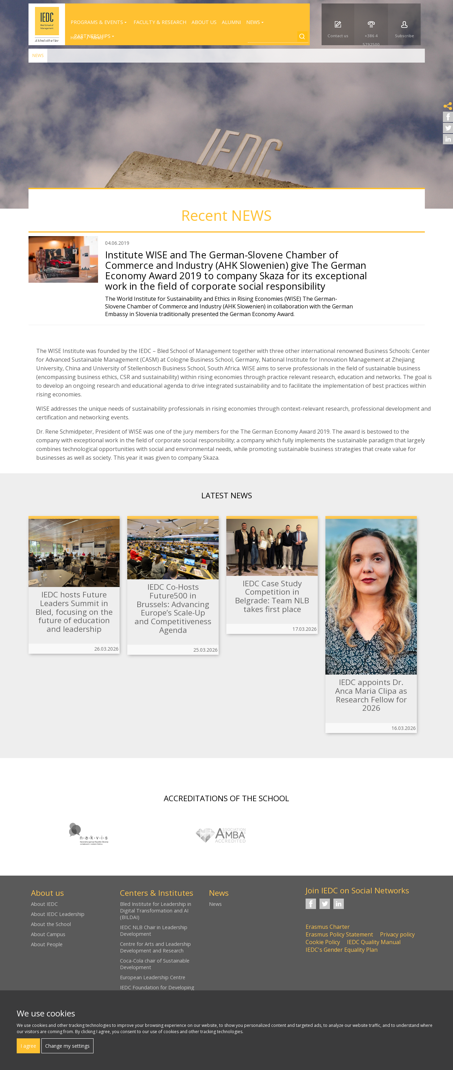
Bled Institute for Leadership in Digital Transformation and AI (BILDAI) (155, 910)
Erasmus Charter (328, 927)
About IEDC (44, 904)
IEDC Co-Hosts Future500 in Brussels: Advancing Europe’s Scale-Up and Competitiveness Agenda (173, 608)
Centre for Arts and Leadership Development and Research (155, 947)
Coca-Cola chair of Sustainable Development (154, 964)
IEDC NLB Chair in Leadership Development (153, 930)
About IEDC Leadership (57, 914)
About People (47, 944)
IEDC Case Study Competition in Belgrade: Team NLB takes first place (272, 596)
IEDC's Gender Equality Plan (342, 950)
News (37, 55)
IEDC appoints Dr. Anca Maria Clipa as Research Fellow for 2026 (371, 695)
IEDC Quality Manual (374, 942)
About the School (51, 924)
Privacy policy (397, 934)
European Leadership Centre (152, 977)
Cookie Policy (323, 942)
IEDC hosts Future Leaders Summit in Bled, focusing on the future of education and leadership (74, 611)
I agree (28, 1046)
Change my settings (67, 1046)
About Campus (48, 934)
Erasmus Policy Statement (339, 934)
